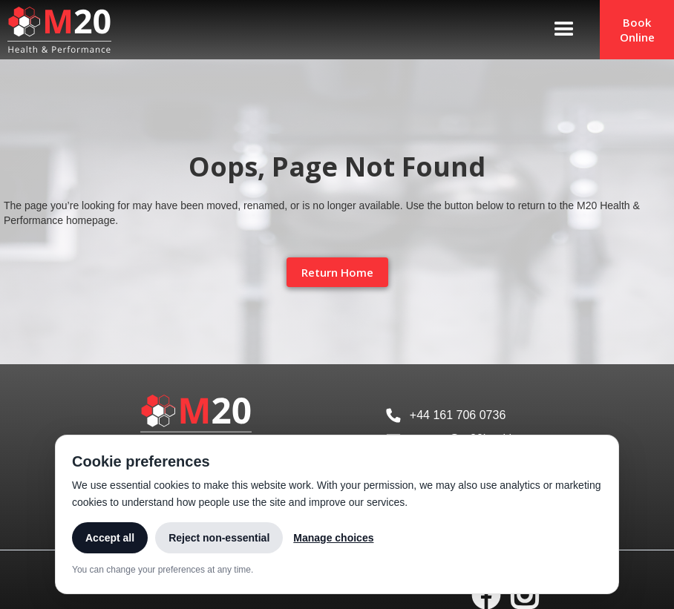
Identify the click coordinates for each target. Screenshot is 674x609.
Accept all (109, 538)
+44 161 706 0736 (458, 415)
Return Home (337, 272)
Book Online (637, 30)
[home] (55, 30)
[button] (564, 29)
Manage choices (333, 538)
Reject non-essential (218, 538)
